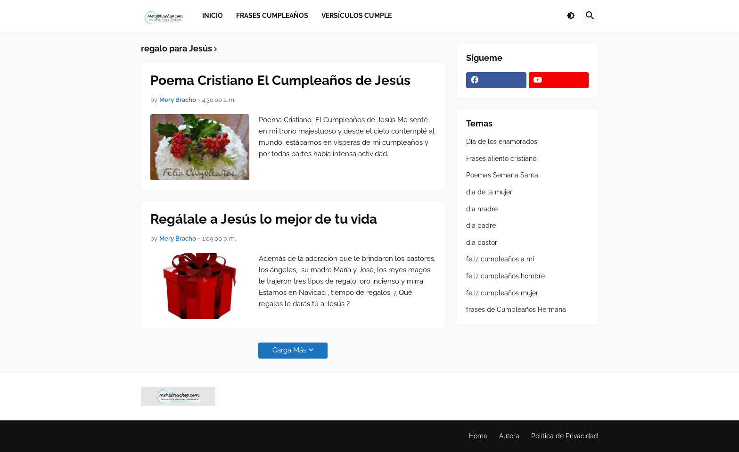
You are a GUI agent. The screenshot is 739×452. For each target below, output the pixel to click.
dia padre (481, 225)
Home (478, 436)
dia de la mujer (489, 192)
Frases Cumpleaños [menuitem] (272, 15)
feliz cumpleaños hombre (505, 276)
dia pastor (481, 242)
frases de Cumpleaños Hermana (516, 309)
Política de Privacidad (564, 436)
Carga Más (289, 350)
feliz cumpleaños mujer (502, 293)
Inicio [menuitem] (212, 15)
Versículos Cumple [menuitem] (356, 15)
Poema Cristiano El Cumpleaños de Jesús (280, 80)
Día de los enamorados (501, 141)
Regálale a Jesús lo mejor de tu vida (263, 219)
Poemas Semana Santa (502, 175)
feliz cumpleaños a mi (500, 259)
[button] (570, 16)
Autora (509, 436)
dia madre (482, 209)
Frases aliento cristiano (501, 158)
